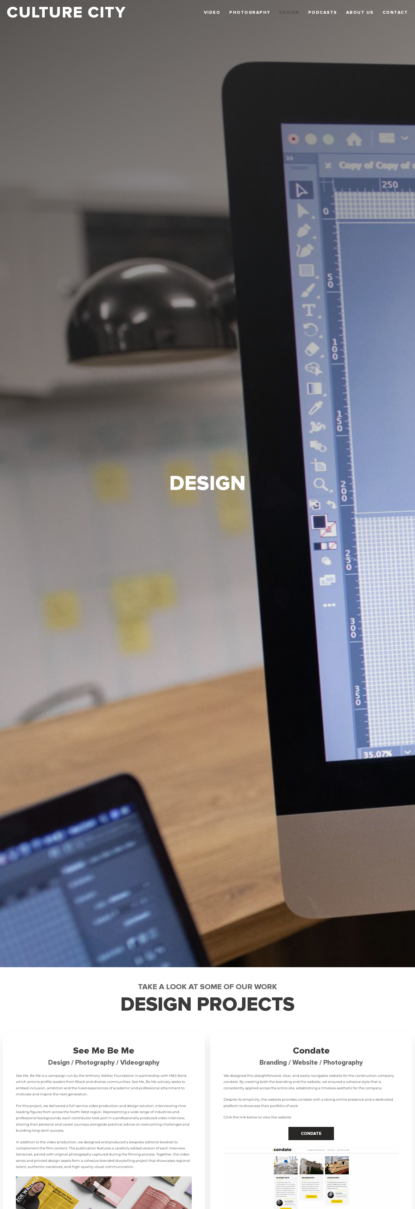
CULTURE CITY (66, 12)
